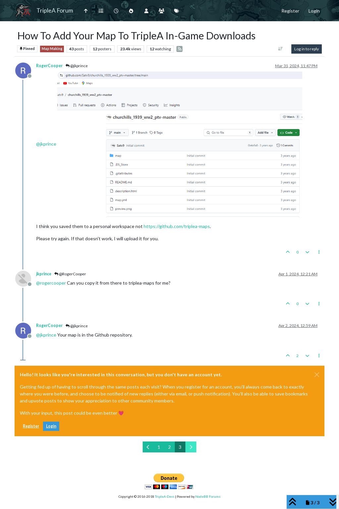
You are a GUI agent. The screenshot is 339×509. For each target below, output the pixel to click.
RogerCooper (49, 65)
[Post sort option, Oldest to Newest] (280, 49)
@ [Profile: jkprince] (46, 143)
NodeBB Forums (207, 496)
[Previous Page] (148, 446)
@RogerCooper (70, 273)
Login (51, 426)
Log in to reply (306, 48)
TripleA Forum (54, 10)
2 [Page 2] (169, 447)
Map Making (52, 49)
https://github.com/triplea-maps (177, 226)
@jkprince (77, 65)
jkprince (43, 273)
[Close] (316, 375)
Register (31, 426)
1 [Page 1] (159, 447)
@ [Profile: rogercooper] (51, 283)
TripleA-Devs (164, 496)
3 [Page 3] (180, 447)
